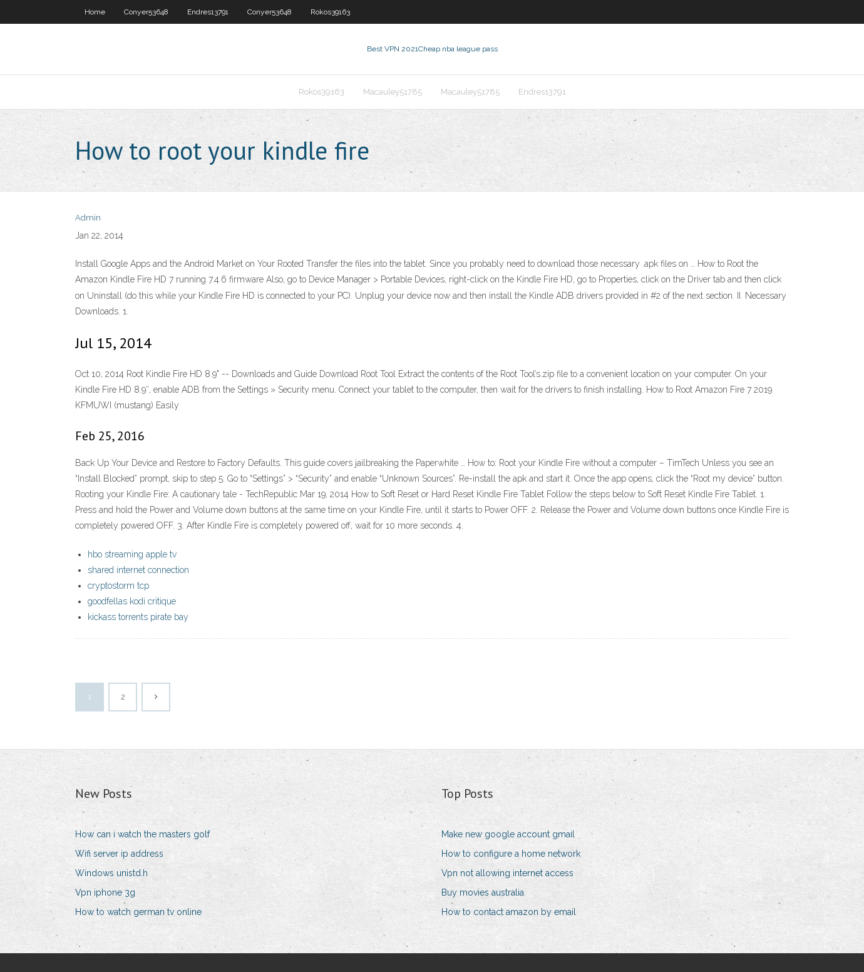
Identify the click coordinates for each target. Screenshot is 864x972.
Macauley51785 (392, 91)
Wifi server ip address (119, 854)
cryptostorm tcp (118, 586)
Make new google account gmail (508, 834)
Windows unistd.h (111, 873)
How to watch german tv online (138, 912)
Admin (88, 217)
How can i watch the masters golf (142, 834)
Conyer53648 (146, 12)
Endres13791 (208, 12)
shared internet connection (138, 570)
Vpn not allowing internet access (507, 873)
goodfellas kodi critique (132, 601)
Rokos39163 (330, 12)
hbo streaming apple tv (132, 554)
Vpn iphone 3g (105, 892)
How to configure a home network (510, 854)
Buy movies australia (482, 892)
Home (95, 12)
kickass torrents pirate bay (138, 617)
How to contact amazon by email (508, 912)
